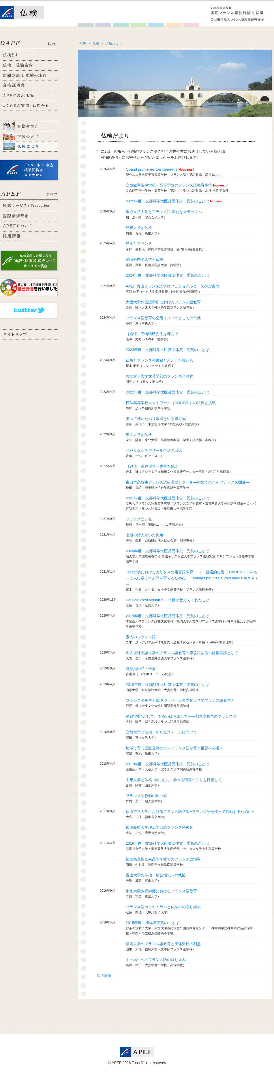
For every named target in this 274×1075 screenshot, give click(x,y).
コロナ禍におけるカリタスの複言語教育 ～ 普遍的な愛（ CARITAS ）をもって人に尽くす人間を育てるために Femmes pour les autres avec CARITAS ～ (193, 578)
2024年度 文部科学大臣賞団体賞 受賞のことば (167, 275)
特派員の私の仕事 (141, 669)
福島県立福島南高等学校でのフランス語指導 (163, 859)
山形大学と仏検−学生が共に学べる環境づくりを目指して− (175, 780)
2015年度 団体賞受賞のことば (152, 923)
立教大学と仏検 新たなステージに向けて (161, 732)
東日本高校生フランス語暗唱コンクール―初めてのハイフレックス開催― (187, 482)
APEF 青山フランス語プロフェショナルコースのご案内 (172, 286)
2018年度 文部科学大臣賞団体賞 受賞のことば (167, 684)
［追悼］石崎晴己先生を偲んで (152, 334)
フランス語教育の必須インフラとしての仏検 (163, 318)
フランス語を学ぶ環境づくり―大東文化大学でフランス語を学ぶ (180, 700)
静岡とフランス (139, 243)
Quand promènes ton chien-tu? (151, 169)
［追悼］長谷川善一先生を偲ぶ (152, 466)
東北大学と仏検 (139, 434)
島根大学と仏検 (139, 227)
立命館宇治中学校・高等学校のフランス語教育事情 (169, 185)
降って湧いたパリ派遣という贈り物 (156, 419)
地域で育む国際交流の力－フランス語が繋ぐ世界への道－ (174, 748)
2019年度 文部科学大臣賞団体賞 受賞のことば (167, 616)
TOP (83, 43)
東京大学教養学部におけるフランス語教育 (161, 891)
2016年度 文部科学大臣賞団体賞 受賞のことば (167, 843)
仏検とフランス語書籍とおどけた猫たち (159, 360)
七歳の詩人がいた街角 (144, 535)
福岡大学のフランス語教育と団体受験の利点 (163, 944)
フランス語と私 (139, 519)
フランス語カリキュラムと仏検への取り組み (163, 907)
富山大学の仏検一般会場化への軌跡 (156, 875)
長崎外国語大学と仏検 (144, 259)
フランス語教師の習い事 (146, 796)
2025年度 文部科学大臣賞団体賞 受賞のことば (167, 201)
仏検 (96, 43)
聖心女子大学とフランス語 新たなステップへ (164, 212)
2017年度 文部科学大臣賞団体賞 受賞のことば (167, 764)
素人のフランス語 (141, 637)
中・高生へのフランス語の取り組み (156, 960)
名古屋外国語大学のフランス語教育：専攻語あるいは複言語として (182, 653)
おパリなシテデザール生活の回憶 (154, 450)
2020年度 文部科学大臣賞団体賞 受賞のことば (167, 551)
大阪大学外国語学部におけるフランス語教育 (163, 302)
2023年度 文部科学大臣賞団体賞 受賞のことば (167, 350)
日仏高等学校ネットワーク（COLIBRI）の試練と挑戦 (171, 403)
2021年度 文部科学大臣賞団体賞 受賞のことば (167, 498)
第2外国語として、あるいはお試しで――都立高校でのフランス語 (181, 716)
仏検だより (114, 43)
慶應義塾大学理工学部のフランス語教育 (159, 827)
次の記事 (104, 975)
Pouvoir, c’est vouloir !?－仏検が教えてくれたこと (167, 600)
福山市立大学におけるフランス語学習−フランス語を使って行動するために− (190, 811)
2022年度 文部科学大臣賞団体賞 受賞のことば (167, 392)
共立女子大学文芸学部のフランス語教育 (159, 376)
